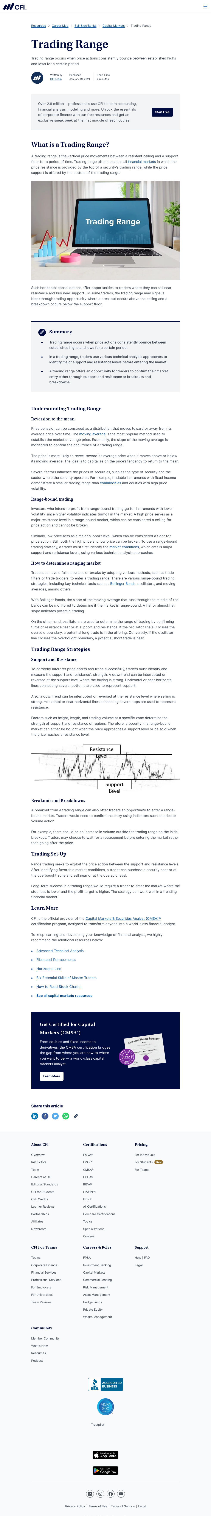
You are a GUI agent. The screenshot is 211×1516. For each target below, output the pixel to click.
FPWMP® (89, 1192)
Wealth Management (97, 1317)
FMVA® (88, 1155)
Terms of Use (98, 1506)
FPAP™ (87, 1162)
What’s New (39, 1345)
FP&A (87, 1257)
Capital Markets (94, 1272)
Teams (35, 1257)
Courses (89, 1236)
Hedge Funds (92, 1302)
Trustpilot (97, 1424)
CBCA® (88, 1177)
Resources (38, 1353)
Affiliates (37, 1221)
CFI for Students (42, 1192)
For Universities (42, 1294)
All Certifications (94, 1206)
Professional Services (46, 1280)
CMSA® (88, 1169)
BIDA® (87, 1184)
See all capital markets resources (64, 995)
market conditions (124, 547)
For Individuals (145, 1155)
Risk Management (95, 1287)
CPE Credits (39, 1199)
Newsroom (38, 1229)
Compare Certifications (99, 1214)
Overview (38, 1155)
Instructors (38, 1162)
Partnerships (40, 1214)
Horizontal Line (48, 968)
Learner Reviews (42, 1206)
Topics (87, 1221)
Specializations (93, 1229)
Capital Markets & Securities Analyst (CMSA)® (123, 918)
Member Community (45, 1338)
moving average (92, 434)
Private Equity (93, 1309)
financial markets (142, 161)
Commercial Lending (97, 1280)
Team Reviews (41, 1302)
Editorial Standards (44, 1184)
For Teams (142, 1169)
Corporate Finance (44, 1265)
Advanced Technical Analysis (60, 951)
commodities (110, 483)
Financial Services (43, 1272)
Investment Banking (97, 1265)
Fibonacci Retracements (56, 959)
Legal (139, 1265)
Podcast (37, 1360)
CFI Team (56, 79)
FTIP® (87, 1199)
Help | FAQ (142, 1257)
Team (35, 1169)
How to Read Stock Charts (58, 986)
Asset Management (96, 1294)
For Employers (41, 1287)
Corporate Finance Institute (14, 6)
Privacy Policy (75, 1506)
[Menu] (205, 6)
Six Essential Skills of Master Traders (66, 978)
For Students (144, 1162)
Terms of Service (123, 1506)
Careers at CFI (41, 1177)
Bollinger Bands (122, 583)
